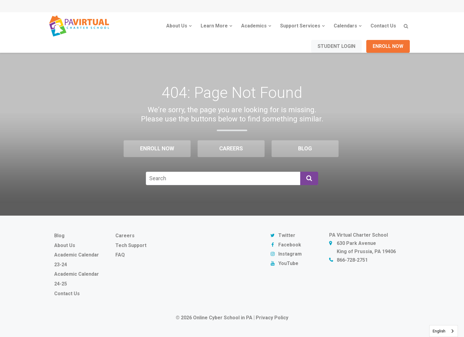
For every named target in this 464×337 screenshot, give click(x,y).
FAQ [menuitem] (120, 255)
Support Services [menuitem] (300, 26)
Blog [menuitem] (305, 148)
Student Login (336, 46)
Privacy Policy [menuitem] (272, 318)
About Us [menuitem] (176, 26)
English (439, 331)
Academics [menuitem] (254, 26)
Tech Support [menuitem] (130, 245)
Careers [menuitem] (231, 148)
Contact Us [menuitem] (383, 26)
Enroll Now (388, 46)
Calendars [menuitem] (345, 26)
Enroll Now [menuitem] (157, 148)
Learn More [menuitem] (214, 26)
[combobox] (443, 331)
